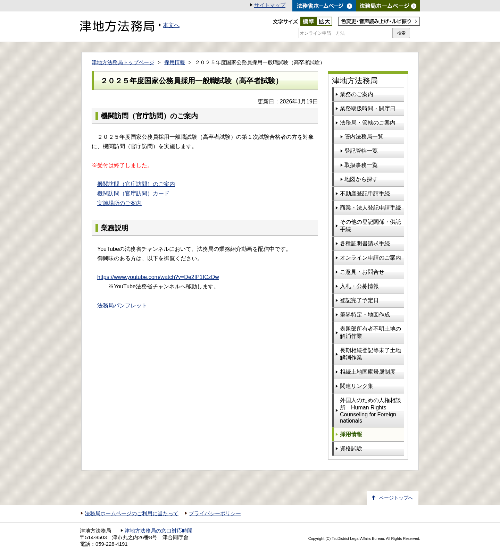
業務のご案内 (356, 94)
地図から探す (361, 179)
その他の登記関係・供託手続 (370, 225)
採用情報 (174, 62)
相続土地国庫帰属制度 (367, 372)
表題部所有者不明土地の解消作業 (370, 332)
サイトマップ (269, 5)
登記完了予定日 (359, 300)
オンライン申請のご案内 (370, 258)
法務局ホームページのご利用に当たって (131, 513)
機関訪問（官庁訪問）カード (133, 193)
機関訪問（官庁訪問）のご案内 (136, 184)
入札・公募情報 (359, 286)
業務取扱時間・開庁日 (367, 108)
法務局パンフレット (122, 305)
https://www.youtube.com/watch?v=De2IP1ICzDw (158, 277)
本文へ (171, 25)
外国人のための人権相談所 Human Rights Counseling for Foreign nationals (370, 410)
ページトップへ (396, 498)
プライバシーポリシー (215, 513)
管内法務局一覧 (363, 136)
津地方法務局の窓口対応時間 (158, 531)
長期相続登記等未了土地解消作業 (370, 353)
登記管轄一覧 (361, 151)
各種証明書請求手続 (365, 243)
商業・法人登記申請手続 (370, 208)
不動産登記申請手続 (365, 193)
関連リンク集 (356, 386)
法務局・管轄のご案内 (367, 123)
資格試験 (351, 448)
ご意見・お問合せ (362, 272)
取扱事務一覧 (361, 165)
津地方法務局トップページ (123, 62)
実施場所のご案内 (119, 203)
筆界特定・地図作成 (365, 314)
